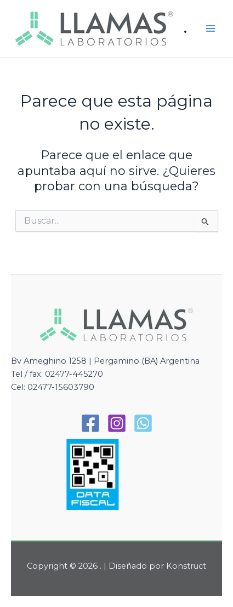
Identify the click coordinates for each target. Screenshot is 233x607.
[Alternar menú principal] (210, 28)
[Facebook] (90, 423)
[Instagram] (117, 423)
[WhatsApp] (143, 423)
